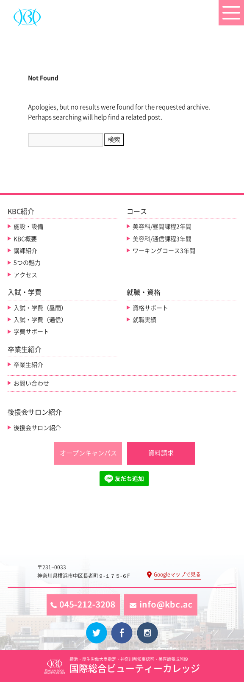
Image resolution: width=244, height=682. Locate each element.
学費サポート (31, 332)
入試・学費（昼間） (40, 308)
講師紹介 (25, 251)
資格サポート (150, 308)
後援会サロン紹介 (37, 428)
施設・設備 (28, 227)
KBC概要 (25, 239)
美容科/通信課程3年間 (162, 239)
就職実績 (144, 320)
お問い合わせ (31, 383)
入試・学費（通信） (40, 320)
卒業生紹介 (28, 365)
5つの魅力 (27, 263)
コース (137, 211)
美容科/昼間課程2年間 (162, 227)
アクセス (25, 275)
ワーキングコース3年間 (164, 251)
